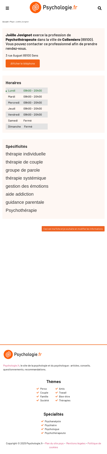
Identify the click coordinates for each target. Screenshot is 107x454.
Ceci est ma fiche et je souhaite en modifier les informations (73, 228)
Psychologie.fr (11, 365)
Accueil (5, 21)
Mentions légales (76, 443)
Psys (12, 21)
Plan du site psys (54, 443)
